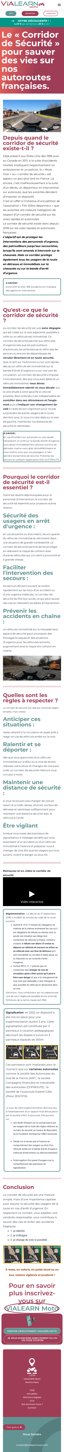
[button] (59, 4)
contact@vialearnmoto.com (32, 1445)
